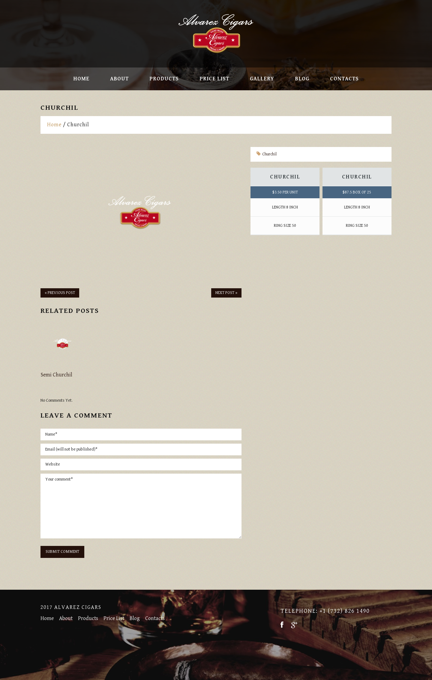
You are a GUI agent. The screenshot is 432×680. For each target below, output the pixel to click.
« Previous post (60, 292)
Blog (302, 79)
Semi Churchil (56, 375)
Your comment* (141, 506)
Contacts (344, 79)
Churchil (269, 154)
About (119, 79)
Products (164, 79)
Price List (214, 79)
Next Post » (226, 292)
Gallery (262, 79)
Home (81, 79)
